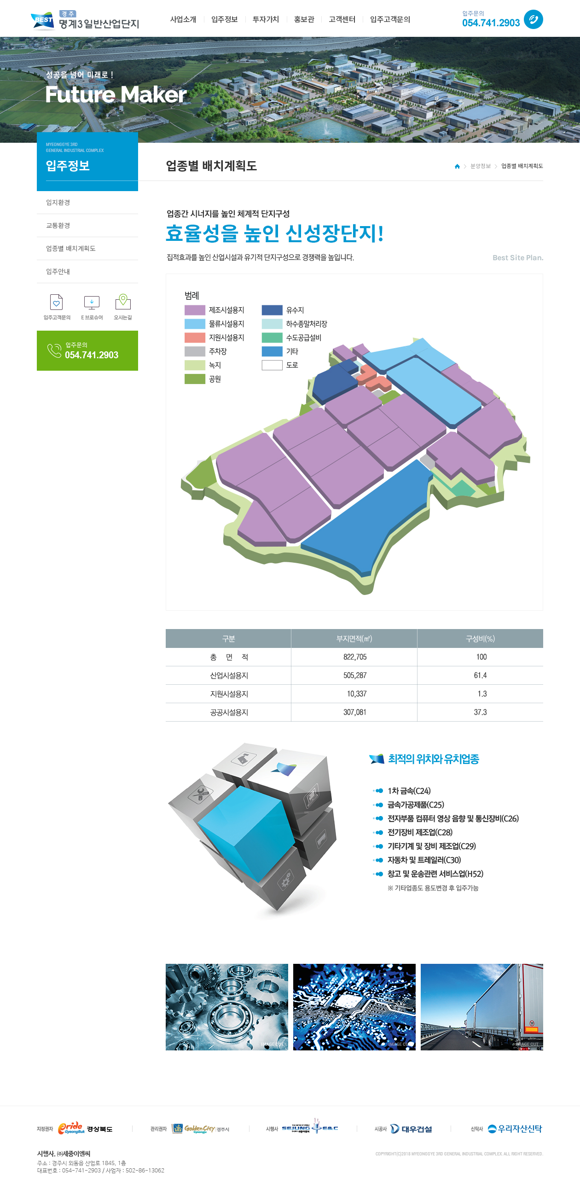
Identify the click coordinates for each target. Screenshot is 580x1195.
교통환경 (58, 225)
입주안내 (58, 271)
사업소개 (183, 18)
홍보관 (304, 18)
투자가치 (266, 18)
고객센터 (342, 18)
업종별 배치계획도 (71, 248)
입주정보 (224, 18)
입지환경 (58, 202)
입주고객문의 (390, 18)
